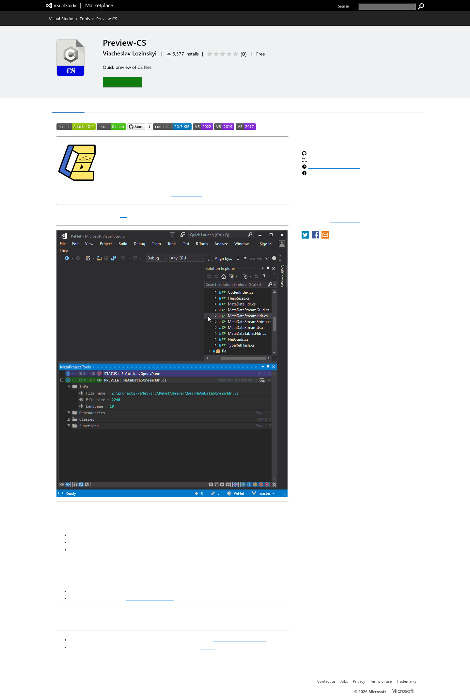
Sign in (343, 6)
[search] (387, 6)
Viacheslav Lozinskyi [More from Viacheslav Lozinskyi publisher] (130, 53)
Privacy (359, 681)
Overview (68, 106)
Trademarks (406, 681)
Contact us (326, 681)
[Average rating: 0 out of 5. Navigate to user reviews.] (225, 54)
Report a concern (345, 221)
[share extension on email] (325, 237)
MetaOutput (186, 194)
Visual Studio (61, 18)
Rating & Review (132, 106)
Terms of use (381, 681)
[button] (122, 82)
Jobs (344, 681)
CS (123, 215)
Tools (85, 18)
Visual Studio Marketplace (239, 639)
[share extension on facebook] (316, 237)
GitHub (208, 647)
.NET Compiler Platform (150, 598)
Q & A (96, 106)
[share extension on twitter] (306, 237)
